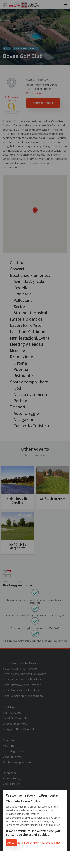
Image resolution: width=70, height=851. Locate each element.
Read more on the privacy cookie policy (38, 842)
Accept (11, 842)
